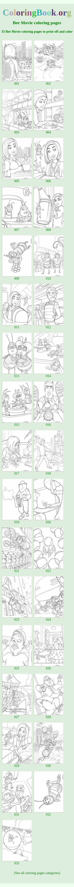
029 (17, 764)
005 (17, 179)
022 (48, 569)
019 (17, 520)
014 (48, 374)
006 (48, 179)
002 (48, 82)
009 (17, 277)
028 (48, 715)
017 (17, 472)
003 (17, 131)
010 (48, 277)
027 (17, 715)
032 (48, 813)
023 (17, 618)
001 (17, 82)
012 (48, 325)
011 (17, 325)
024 (48, 618)
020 (48, 520)
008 (48, 228)
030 (48, 764)
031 (17, 813)
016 (48, 423)
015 (17, 423)
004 (48, 131)
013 (17, 374)
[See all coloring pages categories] (37, 873)
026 (48, 666)
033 (17, 861)
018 (48, 472)
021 (17, 569)
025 (17, 666)
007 (17, 228)
